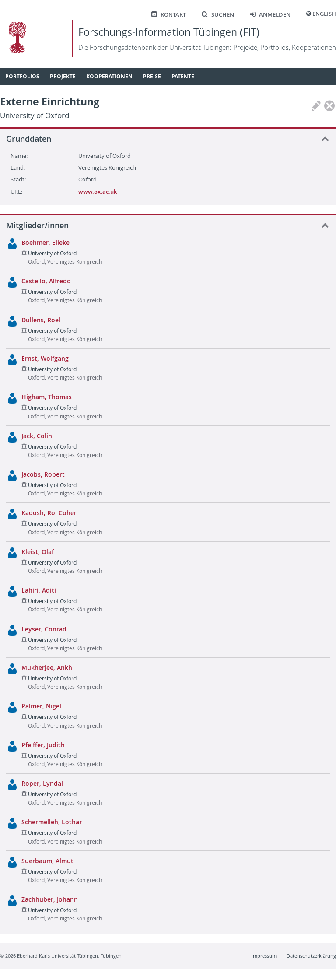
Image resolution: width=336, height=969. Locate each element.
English (324, 13)
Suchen (218, 14)
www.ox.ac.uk (97, 191)
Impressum (264, 955)
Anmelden (270, 14)
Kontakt (168, 14)
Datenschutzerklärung (311, 955)
